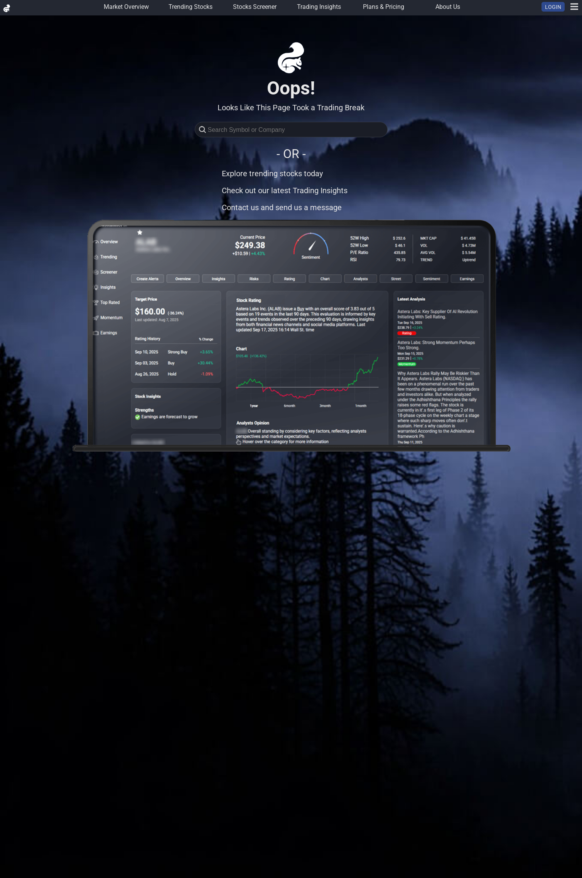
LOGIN (553, 7)
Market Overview (126, 6)
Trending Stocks (191, 6)
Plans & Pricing (383, 6)
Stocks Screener (255, 6)
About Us (447, 6)
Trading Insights (319, 6)
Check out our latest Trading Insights (285, 190)
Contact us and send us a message (282, 207)
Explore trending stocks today (272, 173)
